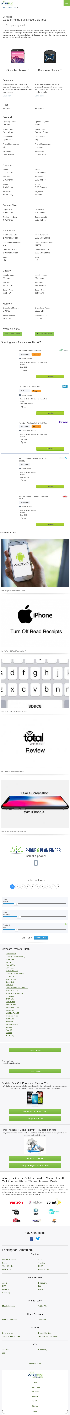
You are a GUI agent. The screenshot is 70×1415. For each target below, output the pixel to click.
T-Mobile (41, 1263)
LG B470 (9, 962)
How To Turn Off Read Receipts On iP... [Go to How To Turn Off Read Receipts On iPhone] (14, 651)
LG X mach (10, 968)
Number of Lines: (35, 880)
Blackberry (42, 1350)
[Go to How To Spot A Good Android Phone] (35, 563)
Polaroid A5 (10, 1019)
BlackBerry (42, 1283)
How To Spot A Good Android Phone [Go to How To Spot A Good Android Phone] (13, 591)
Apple (4, 1283)
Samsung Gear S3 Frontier (15, 993)
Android (5, 1350)
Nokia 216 (9, 1021)
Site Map (35, 1406)
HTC (4, 1286)
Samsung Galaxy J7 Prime (15, 973)
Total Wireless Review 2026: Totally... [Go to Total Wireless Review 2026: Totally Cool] (13, 771)
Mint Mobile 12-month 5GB (30, 350)
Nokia (40, 1289)
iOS (3, 1353)
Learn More (35, 1050)
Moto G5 (9, 1030)
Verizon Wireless (9, 1260)
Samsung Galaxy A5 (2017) (15, 957)
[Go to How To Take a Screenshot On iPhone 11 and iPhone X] (35, 804)
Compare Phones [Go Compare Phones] (35, 1118)
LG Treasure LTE (12, 990)
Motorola (5, 1289)
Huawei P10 (10, 982)
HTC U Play (10, 1036)
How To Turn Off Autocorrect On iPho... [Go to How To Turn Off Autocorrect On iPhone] (14, 711)
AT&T (40, 1260)
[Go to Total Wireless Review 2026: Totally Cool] (35, 743)
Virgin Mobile (7, 1266)
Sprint (4, 1263)
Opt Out (35, 1411)
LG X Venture (10, 1002)
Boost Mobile (43, 1269)
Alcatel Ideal (10, 959)
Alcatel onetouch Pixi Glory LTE (17, 988)
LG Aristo (9, 1033)
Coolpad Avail (10, 1010)
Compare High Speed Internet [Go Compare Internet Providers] (35, 1165)
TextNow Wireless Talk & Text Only (33, 423)
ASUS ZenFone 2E (12, 1013)
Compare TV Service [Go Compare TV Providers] (35, 1158)
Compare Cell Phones (8, 7)
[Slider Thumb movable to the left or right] (16, 904)
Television (42, 1320)
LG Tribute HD (11, 954)
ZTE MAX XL (10, 976)
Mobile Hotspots (8, 1306)
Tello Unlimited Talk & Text (29, 386)
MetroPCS (6, 1269)
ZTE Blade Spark (12, 1016)
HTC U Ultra (10, 999)
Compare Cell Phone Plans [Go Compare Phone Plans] (35, 1111)
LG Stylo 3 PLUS (12, 1024)
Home (35, 1382)
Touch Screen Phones (11, 1336)
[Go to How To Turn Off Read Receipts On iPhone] (35, 623)
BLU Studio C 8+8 (12, 971)
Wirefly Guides (35, 1363)
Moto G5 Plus (10, 965)
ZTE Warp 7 (10, 996)
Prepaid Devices (45, 1333)
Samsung (6, 1293)
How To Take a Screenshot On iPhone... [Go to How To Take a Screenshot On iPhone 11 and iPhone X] (14, 832)
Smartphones (7, 1333)
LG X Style (9, 985)
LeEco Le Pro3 (11, 1004)
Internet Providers (9, 1320)
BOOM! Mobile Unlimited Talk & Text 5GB (33, 497)
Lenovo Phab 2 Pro (12, 1007)
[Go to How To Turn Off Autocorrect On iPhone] (35, 683)
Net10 (40, 1266)
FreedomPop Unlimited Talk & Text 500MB (33, 460)
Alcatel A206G (11, 979)
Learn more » (8, 96)
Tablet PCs (42, 1306)
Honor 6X (9, 1027)
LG (39, 1286)
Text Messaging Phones (48, 1336)
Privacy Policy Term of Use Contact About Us (35, 1394)
